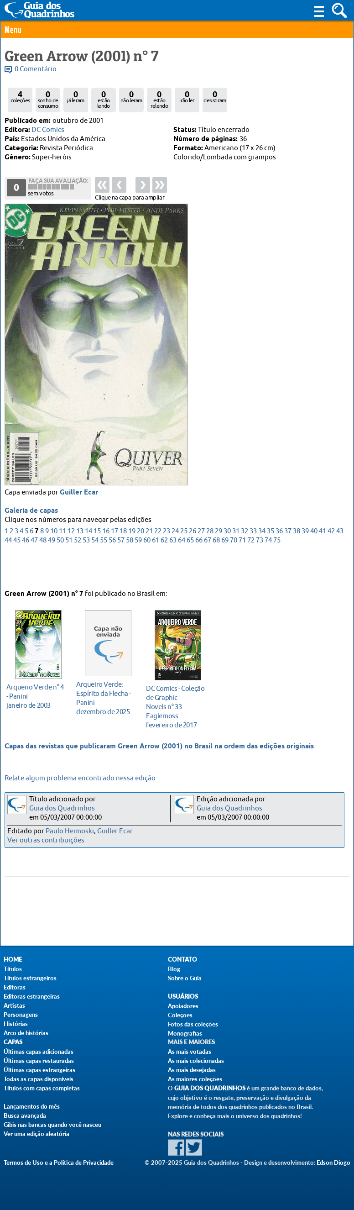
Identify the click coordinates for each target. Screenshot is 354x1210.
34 (262, 562)
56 (112, 571)
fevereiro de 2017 (175, 704)
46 (25, 571)
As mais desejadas (192, 1069)
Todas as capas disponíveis (38, 1079)
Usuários (183, 996)
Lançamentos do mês (32, 1106)
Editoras (15, 987)
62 (164, 571)
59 (138, 571)
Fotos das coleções (193, 1024)
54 (95, 571)
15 (97, 562)
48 (43, 571)
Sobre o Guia (185, 978)
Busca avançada (25, 1115)
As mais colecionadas (196, 1060)
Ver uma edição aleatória (36, 1133)
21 (149, 562)
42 (331, 562)
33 (253, 562)
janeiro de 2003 (35, 693)
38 (296, 562)
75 (277, 571)
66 (199, 571)
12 (71, 562)
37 (288, 562)
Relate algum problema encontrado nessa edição (80, 778)
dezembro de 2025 (105, 696)
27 (201, 562)
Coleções (180, 1015)
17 (114, 562)
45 (17, 571)
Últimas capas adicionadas (38, 1051)
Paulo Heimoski (70, 831)
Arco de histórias (26, 1032)
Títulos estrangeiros (30, 978)
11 (62, 562)
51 (69, 571)
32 (244, 562)
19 (131, 562)
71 (242, 571)
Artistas (14, 1005)
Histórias (16, 1023)
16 (105, 562)
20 (140, 562)
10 (53, 562)
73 (259, 571)
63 (173, 571)
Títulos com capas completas (42, 1088)
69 (225, 571)
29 (218, 562)
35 (270, 562)
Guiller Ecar (79, 523)
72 (251, 571)
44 (8, 571)
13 (79, 562)
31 (235, 562)
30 (227, 562)
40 (314, 562)
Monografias (185, 1033)
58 (129, 571)
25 (183, 562)
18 (123, 562)
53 (86, 571)
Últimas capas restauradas (39, 1060)
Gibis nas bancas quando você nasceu (52, 1124)
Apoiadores (183, 1006)
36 (279, 562)
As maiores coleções (195, 1079)
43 (340, 562)
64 (181, 571)
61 (155, 571)
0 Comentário (36, 69)
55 (103, 571)
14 (88, 562)
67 (207, 571)
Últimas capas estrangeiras (39, 1069)
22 (157, 562)
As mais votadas (189, 1051)
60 (147, 571)
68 (216, 571)
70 (233, 571)
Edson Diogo (333, 1162)
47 (34, 571)
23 (166, 562)
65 (190, 571)
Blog (174, 969)
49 (51, 571)
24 (175, 562)
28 (209, 562)
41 (322, 562)
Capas (13, 1042)
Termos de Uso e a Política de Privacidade (59, 1162)
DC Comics (47, 130)
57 (121, 571)
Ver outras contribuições (45, 840)
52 (77, 571)
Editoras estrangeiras (32, 996)
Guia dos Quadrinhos (62, 808)
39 (305, 562)
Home (13, 959)
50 (60, 571)
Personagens (21, 1014)
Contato (182, 959)
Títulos (13, 969)
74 (268, 571)
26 (192, 562)
